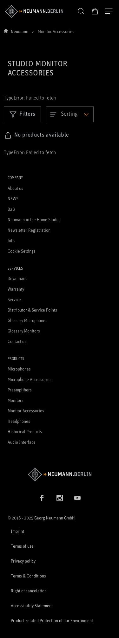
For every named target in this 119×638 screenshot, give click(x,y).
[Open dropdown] (70, 114)
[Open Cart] (95, 11)
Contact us (17, 341)
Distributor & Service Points (32, 310)
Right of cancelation (29, 590)
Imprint (17, 531)
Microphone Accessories (29, 379)
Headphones (19, 421)
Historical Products (25, 431)
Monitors (15, 400)
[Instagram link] (59, 498)
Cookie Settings (22, 251)
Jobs (11, 240)
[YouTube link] (77, 498)
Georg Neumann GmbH (54, 517)
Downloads (17, 278)
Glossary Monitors (24, 330)
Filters (22, 114)
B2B (11, 209)
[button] (81, 11)
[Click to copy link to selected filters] (36, 135)
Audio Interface (22, 442)
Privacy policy (23, 561)
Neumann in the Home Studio (34, 219)
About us (15, 188)
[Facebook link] (42, 498)
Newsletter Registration (29, 230)
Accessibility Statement (32, 605)
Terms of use (22, 546)
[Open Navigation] (109, 11)
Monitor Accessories (26, 410)
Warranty (16, 289)
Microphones (19, 368)
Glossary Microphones (27, 320)
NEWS (13, 198)
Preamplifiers (20, 389)
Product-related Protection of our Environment (52, 620)
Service (14, 299)
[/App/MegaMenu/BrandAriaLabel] (34, 11)
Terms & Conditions (28, 575)
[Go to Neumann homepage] (59, 474)
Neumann (19, 31)
